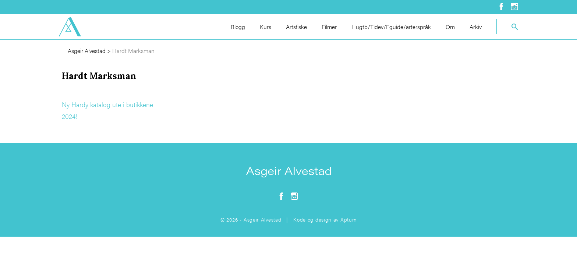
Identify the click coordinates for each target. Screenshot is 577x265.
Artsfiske (296, 26)
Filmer (329, 26)
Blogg (238, 26)
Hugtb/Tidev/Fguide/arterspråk (391, 26)
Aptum (348, 219)
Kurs (265, 26)
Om (450, 26)
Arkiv (476, 26)
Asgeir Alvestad (87, 50)
